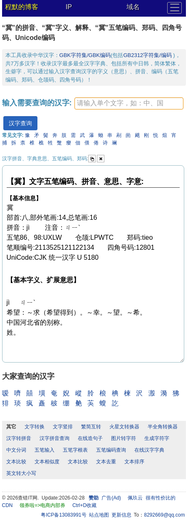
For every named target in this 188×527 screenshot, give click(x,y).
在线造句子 (90, 438)
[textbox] (128, 103)
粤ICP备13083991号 (63, 515)
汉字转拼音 (18, 438)
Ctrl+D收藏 (84, 505)
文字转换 (35, 427)
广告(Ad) (111, 498)
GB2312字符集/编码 (148, 55)
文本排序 (134, 462)
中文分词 (16, 450)
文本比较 (16, 462)
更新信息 (121, 515)
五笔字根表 (75, 450)
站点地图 (99, 515)
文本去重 (106, 462)
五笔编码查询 (111, 450)
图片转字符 (123, 438)
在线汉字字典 (149, 450)
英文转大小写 (21, 473)
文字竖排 (63, 427)
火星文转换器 (124, 427)
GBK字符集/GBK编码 (85, 55)
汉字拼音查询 (54, 438)
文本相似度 (47, 462)
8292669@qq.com (164, 515)
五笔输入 (44, 450)
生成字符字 (156, 438)
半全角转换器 (163, 427)
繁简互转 (91, 427)
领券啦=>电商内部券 (42, 505)
